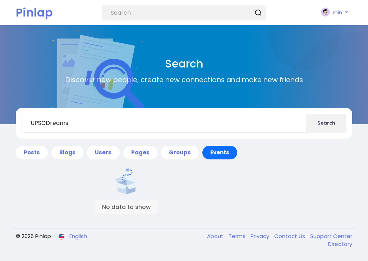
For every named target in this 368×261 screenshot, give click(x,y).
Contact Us (290, 236)
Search (326, 123)
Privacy (260, 236)
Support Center (331, 236)
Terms (238, 236)
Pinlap (34, 12)
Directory (340, 244)
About (216, 236)
